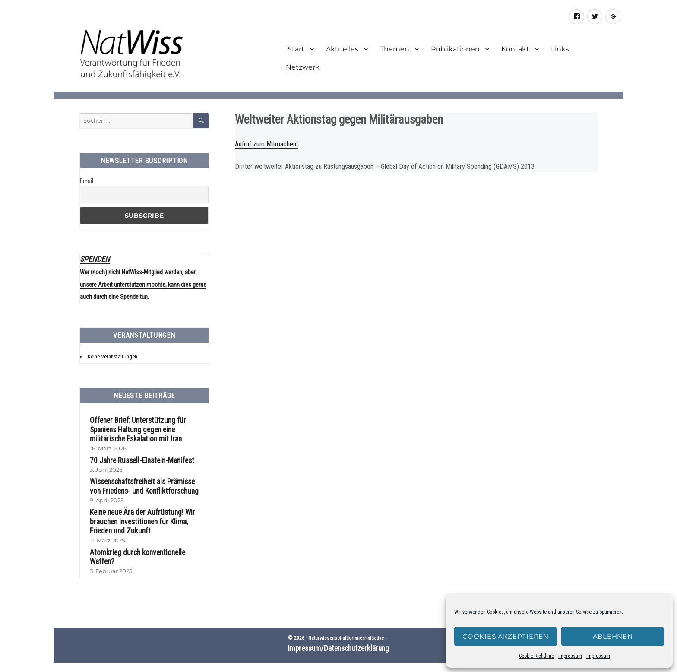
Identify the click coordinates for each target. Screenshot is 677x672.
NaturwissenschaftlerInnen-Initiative (346, 622)
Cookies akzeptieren (505, 636)
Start (295, 49)
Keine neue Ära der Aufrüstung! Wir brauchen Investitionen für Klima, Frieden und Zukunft (140, 516)
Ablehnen (613, 636)
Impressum (570, 656)
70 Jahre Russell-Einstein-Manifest (139, 456)
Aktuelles (342, 49)
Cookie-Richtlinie (536, 656)
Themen (394, 49)
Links (560, 49)
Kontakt (515, 49)
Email (86, 181)
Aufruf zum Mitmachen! (266, 144)
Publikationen (455, 49)
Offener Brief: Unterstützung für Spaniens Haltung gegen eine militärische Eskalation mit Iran (135, 426)
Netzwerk (303, 67)
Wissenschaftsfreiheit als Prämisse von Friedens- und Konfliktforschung (145, 482)
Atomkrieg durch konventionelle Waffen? (147, 545)
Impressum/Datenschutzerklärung (338, 632)
